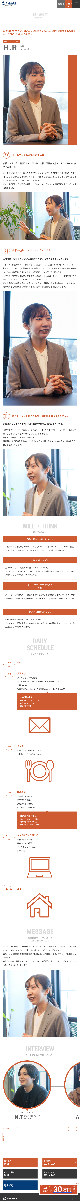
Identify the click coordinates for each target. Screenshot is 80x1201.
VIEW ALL (6, 1129)
